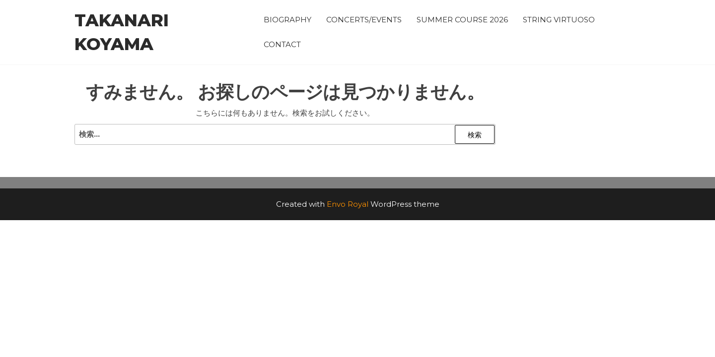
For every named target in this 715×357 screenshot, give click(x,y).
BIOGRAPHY (287, 19)
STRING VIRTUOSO (559, 19)
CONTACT (282, 44)
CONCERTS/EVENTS (364, 19)
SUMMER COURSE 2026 (462, 19)
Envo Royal (347, 204)
